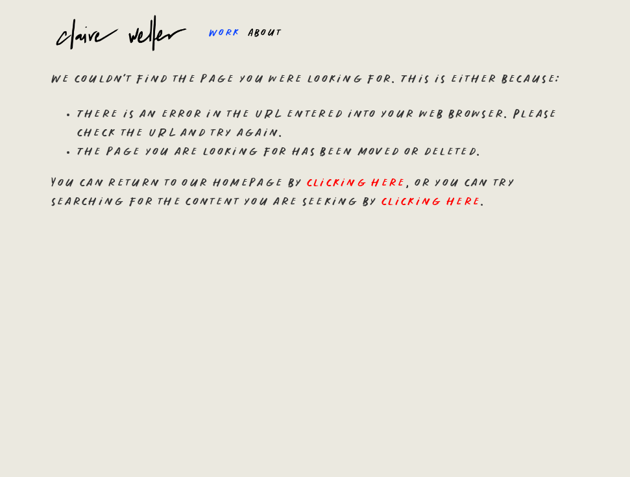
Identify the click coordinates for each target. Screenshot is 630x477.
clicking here (356, 183)
